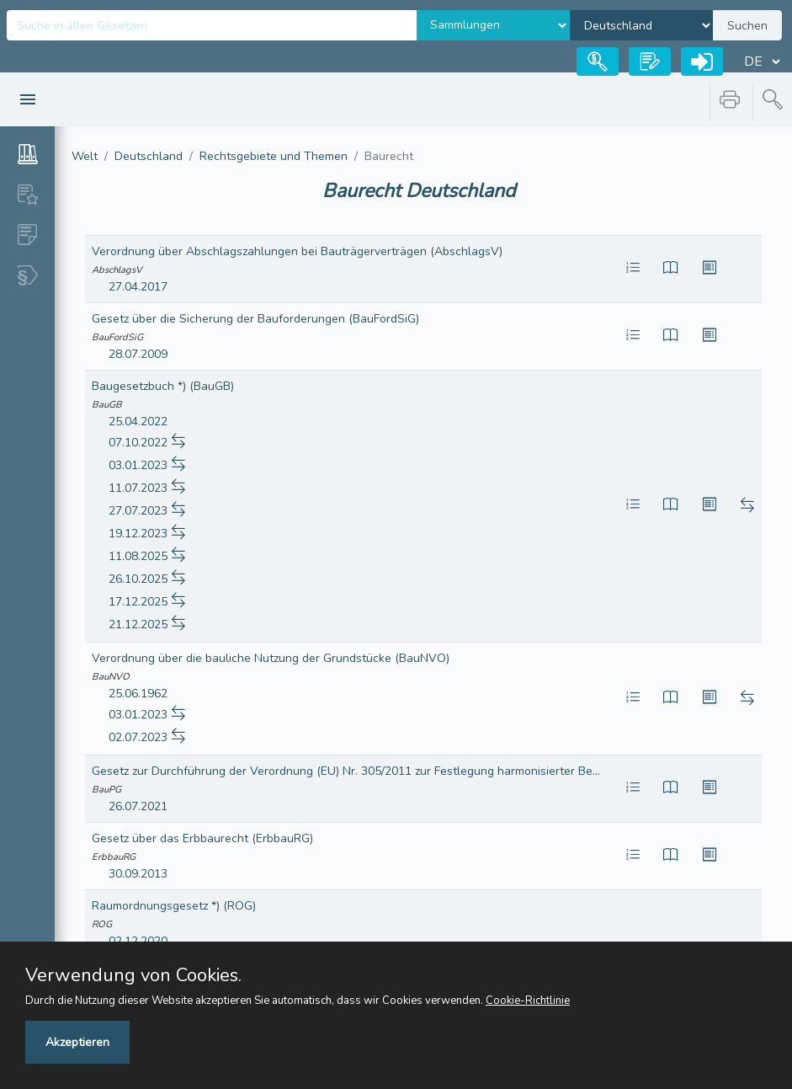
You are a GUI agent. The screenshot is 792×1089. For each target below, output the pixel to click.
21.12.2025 (138, 625)
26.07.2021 (138, 806)
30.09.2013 (138, 874)
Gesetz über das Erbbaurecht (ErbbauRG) (202, 838)
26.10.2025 (138, 579)
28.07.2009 (138, 354)
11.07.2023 (138, 488)
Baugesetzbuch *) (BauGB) (163, 386)
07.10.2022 (138, 443)
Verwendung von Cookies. (133, 975)
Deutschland (148, 156)
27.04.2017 (138, 287)
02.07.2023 (138, 737)
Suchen (747, 26)
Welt (85, 156)
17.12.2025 (138, 602)
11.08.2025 (138, 556)
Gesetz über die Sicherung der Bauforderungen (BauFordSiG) (255, 319)
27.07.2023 (138, 511)
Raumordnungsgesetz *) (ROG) (174, 906)
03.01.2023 (138, 465)
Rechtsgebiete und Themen (273, 156)
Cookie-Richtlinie (528, 1000)
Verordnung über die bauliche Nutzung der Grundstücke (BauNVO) (270, 658)
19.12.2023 (138, 534)
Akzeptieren (77, 1042)
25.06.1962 (138, 694)
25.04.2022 (138, 422)
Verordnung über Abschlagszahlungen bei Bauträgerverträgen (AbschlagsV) (297, 251)
